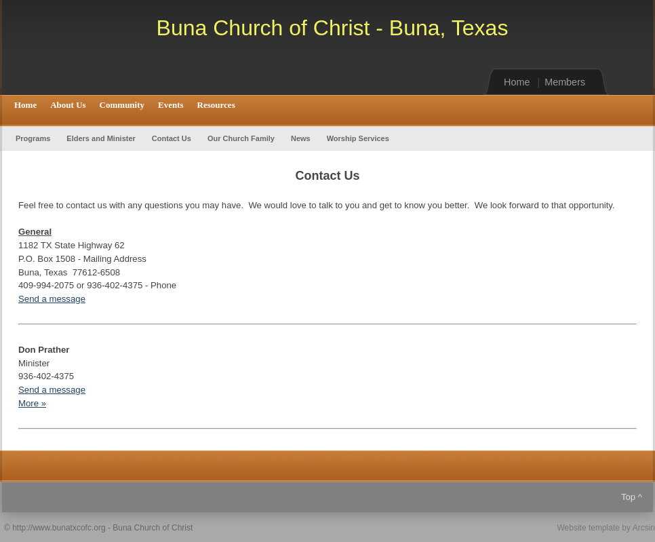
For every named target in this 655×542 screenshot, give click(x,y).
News (301, 138)
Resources (216, 105)
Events (171, 105)
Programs (33, 138)
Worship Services (358, 138)
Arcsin (644, 528)
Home (517, 82)
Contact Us (171, 138)
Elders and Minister (100, 138)
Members (564, 82)
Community (122, 105)
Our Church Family (241, 138)
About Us (67, 105)
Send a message (51, 299)
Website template (588, 528)
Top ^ (631, 497)
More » (32, 403)
